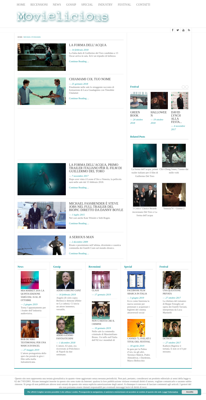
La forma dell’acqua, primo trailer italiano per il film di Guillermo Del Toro (95, 168)
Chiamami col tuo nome (90, 79)
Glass (95, 290)
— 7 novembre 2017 (79, 176)
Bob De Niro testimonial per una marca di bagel (33, 342)
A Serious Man (81, 237)
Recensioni (39, 4)
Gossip (71, 4)
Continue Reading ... (79, 61)
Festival (124, 4)
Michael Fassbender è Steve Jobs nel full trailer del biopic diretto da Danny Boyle (96, 207)
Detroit (167, 338)
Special (87, 4)
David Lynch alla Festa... (176, 117)
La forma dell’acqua (88, 45)
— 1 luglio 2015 (77, 214)
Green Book (135, 114)
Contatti (143, 4)
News (57, 4)
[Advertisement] (166, 18)
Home (21, 4)
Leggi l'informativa (170, 392)
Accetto (189, 392)
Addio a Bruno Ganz (68, 290)
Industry (105, 4)
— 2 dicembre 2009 (78, 242)
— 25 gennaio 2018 (78, 84)
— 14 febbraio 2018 (78, 50)
